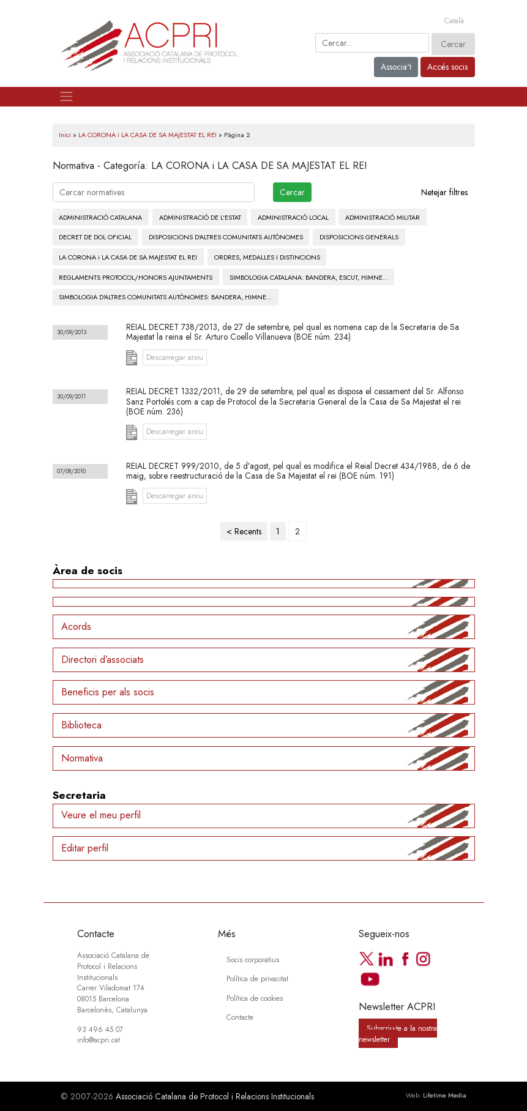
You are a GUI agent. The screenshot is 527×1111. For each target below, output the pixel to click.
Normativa (82, 758)
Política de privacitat (257, 978)
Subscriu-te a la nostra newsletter (398, 1033)
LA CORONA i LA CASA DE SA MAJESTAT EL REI (147, 135)
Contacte (239, 1017)
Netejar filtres (444, 192)
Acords (76, 626)
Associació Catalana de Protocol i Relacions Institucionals (215, 1096)
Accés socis (447, 67)
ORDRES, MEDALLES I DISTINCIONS (267, 257)
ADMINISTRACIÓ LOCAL (293, 217)
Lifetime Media (444, 1095)
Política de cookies (254, 998)
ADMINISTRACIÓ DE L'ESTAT (200, 217)
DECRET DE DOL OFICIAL (95, 237)
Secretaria (79, 795)
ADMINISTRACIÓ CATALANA (100, 217)
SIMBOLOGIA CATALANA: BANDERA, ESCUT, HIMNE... (309, 277)
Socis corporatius (252, 959)
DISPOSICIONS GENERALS (359, 237)
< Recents (243, 531)
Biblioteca (81, 725)
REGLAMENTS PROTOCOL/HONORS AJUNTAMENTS (135, 277)
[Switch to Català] (454, 20)
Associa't (396, 67)
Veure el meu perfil (101, 815)
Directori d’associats (102, 660)
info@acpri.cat (98, 1039)
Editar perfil (84, 848)
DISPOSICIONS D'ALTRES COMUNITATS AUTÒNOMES (226, 237)
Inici (65, 135)
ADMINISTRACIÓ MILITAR (382, 217)
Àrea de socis (87, 570)
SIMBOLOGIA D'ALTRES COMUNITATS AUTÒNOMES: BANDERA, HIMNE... (165, 297)
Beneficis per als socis (107, 692)
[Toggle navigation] (67, 97)
